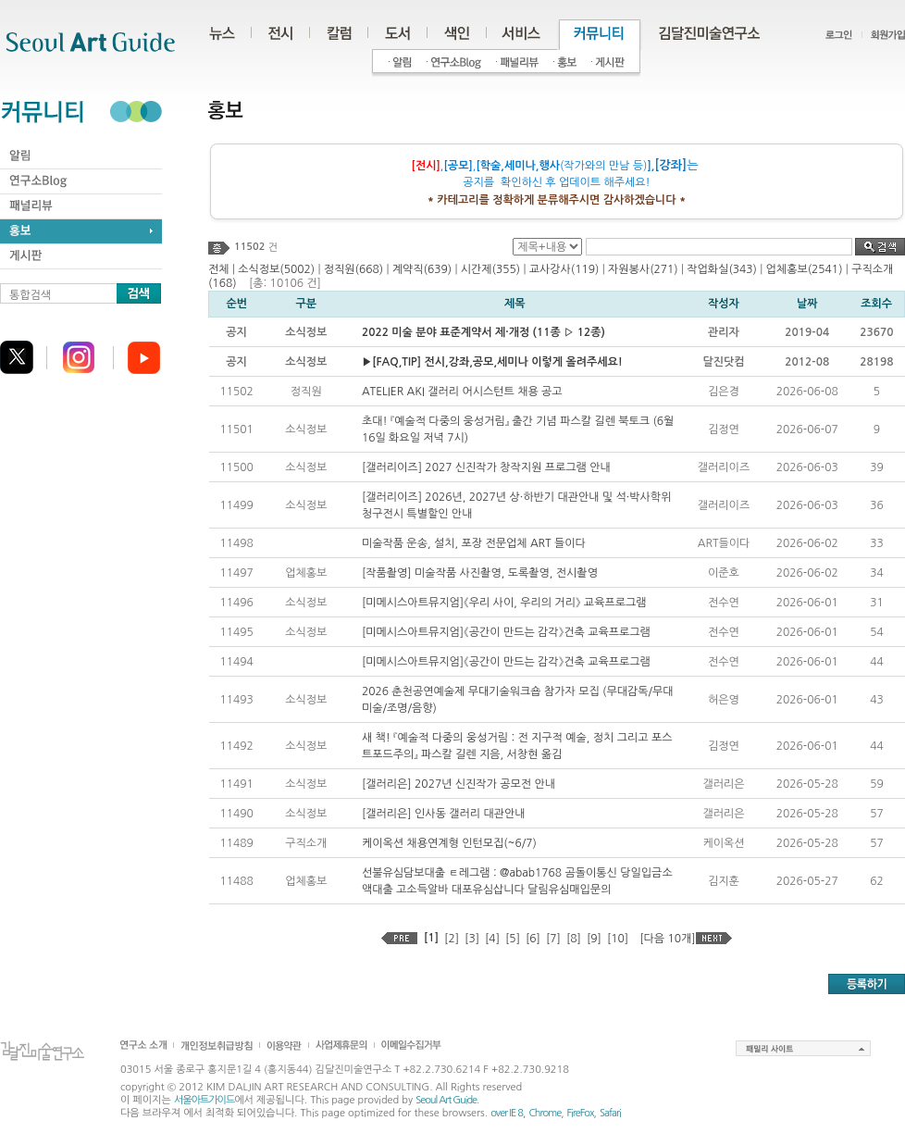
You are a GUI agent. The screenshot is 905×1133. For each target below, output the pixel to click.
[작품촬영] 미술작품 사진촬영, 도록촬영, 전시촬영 (480, 573)
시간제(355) (490, 269)
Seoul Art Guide (446, 1100)
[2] (451, 938)
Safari (610, 1113)
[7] (553, 938)
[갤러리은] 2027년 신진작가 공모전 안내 (458, 784)
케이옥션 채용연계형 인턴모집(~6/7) (449, 843)
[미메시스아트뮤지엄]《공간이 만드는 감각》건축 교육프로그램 (506, 632)
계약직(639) (422, 269)
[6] (533, 938)
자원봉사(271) (643, 269)
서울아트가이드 (204, 1100)
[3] (472, 938)
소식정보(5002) (276, 269)
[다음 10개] (667, 938)
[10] (617, 938)
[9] (594, 938)
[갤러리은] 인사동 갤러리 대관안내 (444, 813)
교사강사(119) (564, 269)
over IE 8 (506, 1113)
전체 (218, 269)
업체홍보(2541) (804, 269)
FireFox (580, 1113)
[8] (573, 938)
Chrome (544, 1113)
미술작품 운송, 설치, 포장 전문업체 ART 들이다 (474, 543)
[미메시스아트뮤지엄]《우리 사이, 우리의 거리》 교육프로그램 (504, 602)
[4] (492, 938)
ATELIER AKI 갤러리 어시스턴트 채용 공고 (462, 391)
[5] (512, 938)
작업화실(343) (722, 269)
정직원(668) (353, 269)
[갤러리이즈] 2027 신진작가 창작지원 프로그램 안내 (486, 467)
